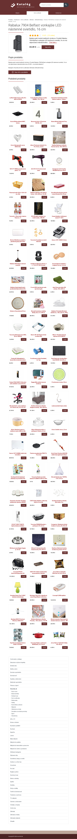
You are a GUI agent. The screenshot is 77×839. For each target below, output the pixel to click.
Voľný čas (13, 808)
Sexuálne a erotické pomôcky (19, 711)
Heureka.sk (16, 19)
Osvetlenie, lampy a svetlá (17, 758)
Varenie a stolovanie (15, 801)
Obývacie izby (14, 755)
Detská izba (13, 665)
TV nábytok (13, 798)
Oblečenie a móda (16, 709)
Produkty (10, 19)
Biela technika (15, 693)
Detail (23, 102)
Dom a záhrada (37, 13)
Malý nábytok (13, 739)
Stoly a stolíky (14, 788)
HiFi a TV (12, 719)
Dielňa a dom (13, 669)
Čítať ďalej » (53, 42)
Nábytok (17, 13)
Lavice (12, 735)
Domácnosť (13, 675)
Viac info (48, 47)
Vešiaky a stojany (15, 805)
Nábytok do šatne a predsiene (18, 748)
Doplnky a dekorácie (15, 679)
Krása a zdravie (14, 722)
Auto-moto (14, 691)
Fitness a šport (14, 685)
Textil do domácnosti (16, 791)
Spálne (12, 781)
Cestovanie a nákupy (16, 659)
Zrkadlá (12, 821)
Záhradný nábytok (15, 818)
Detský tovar (58, 13)
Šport (12, 713)
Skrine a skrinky (14, 778)
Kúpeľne (12, 732)
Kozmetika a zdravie (16, 704)
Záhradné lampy (39, 19)
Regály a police (14, 772)
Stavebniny (14, 715)
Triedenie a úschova (15, 795)
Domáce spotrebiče (15, 672)
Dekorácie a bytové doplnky (17, 662)
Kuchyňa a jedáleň (15, 725)
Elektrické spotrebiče (16, 682)
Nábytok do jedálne (15, 742)
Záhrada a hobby (15, 814)
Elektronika (14, 700)
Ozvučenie (13, 765)
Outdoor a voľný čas (15, 762)
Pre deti (12, 768)
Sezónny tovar (14, 775)
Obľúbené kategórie (15, 752)
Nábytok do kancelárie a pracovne (19, 745)
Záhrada (31, 19)
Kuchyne (12, 729)
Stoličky (12, 785)
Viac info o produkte (20, 72)
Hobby (13, 702)
